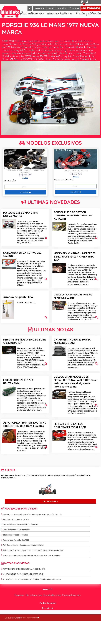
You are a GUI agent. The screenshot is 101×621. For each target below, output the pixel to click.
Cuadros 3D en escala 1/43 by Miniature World (73, 296)
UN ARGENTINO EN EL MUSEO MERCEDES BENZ (72, 341)
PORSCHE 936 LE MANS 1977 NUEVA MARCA (20, 214)
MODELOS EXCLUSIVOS (50, 143)
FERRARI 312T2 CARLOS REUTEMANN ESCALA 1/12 (70, 425)
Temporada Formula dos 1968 (15, 540)
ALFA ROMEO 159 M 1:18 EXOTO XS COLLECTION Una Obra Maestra (24, 424)
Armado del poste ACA (18, 297)
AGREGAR (25, 192)
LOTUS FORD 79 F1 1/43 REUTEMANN (18, 381)
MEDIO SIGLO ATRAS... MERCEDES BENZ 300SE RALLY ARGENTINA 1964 (74, 256)
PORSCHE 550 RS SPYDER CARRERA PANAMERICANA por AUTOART (73, 215)
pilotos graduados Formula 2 (14, 535)
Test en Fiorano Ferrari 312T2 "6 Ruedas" (19, 524)
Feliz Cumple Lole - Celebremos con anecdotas (22, 545)
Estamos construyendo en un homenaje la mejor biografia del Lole (31, 514)
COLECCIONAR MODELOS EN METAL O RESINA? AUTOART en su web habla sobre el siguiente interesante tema (75, 381)
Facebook (47, 608)
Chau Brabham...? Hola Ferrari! (15, 530)
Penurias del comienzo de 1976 (15, 519)
